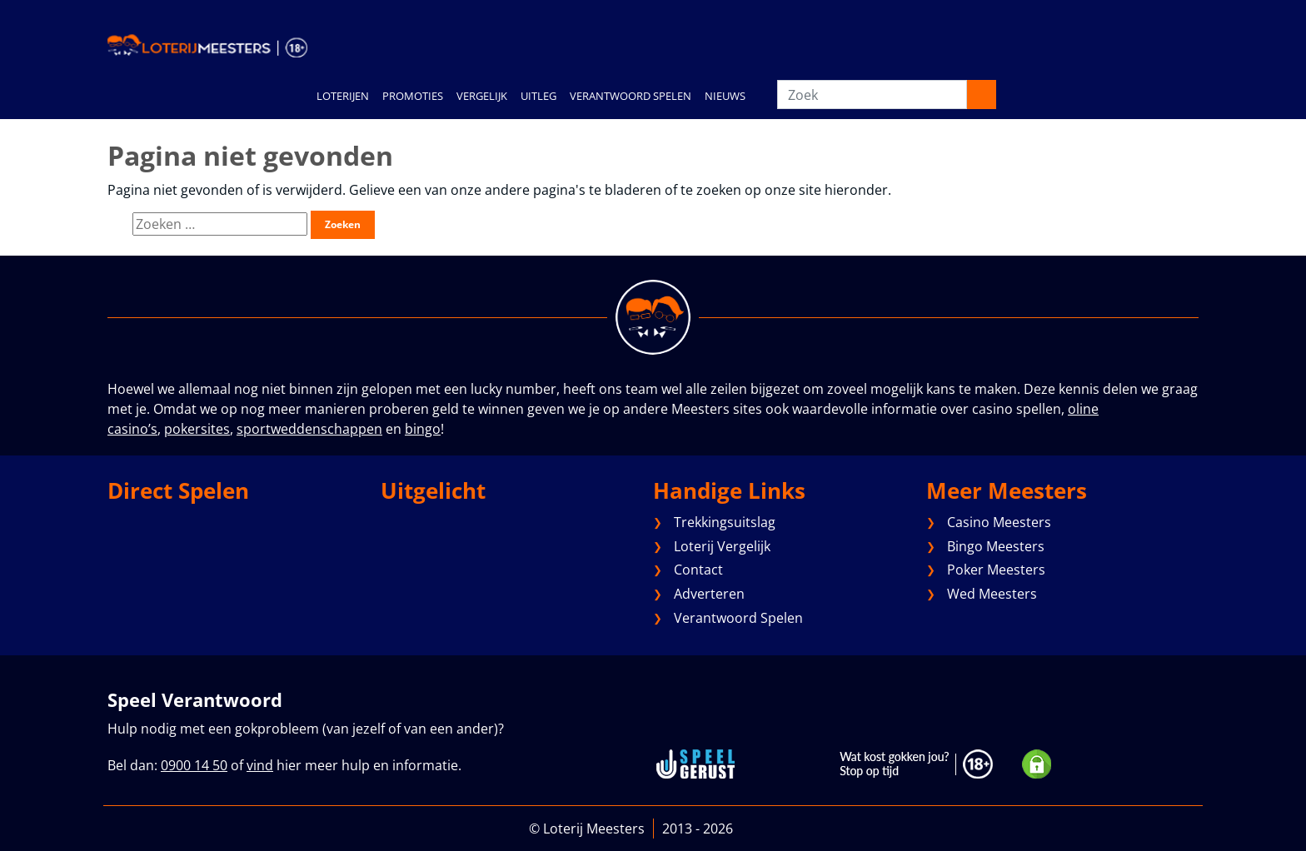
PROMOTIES (412, 95)
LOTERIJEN (343, 95)
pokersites (197, 429)
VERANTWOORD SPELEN (630, 95)
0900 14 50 (194, 765)
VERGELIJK (481, 95)
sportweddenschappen (309, 429)
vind (260, 765)
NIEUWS (725, 95)
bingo (423, 429)
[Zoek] (872, 94)
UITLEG (538, 95)
